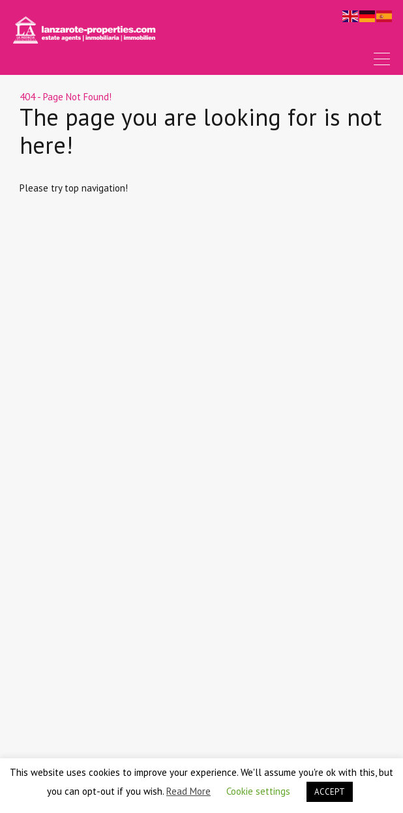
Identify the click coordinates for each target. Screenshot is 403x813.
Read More (188, 791)
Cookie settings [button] (258, 791)
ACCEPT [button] (329, 791)
